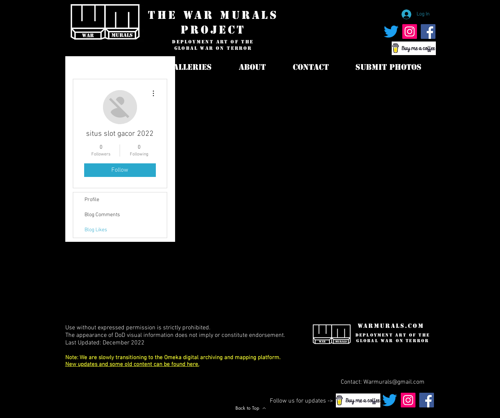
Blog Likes (96, 230)
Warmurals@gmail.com (394, 382)
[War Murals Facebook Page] (428, 31)
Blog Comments (102, 215)
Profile (92, 200)
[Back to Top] (251, 408)
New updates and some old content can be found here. (132, 364)
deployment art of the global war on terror (213, 45)
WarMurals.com (391, 325)
